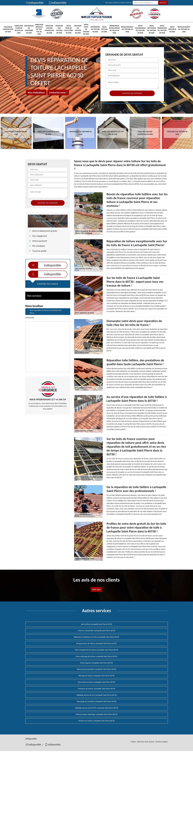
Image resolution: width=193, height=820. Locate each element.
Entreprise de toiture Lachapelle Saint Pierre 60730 (96, 689)
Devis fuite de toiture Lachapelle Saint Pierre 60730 (96, 682)
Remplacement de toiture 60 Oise (184, 29)
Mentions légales (161, 742)
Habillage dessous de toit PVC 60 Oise (39, 29)
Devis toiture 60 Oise (104, 29)
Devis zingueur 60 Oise (172, 29)
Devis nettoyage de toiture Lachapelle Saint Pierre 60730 (96, 656)
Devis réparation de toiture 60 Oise (162, 29)
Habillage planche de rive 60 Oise (19, 29)
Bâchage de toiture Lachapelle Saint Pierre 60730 (96, 676)
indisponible (34, 2)
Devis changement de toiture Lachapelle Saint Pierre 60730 (96, 650)
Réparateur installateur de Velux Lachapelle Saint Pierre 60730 (96, 637)
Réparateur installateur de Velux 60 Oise (114, 29)
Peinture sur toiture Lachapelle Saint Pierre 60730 (96, 721)
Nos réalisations (36, 92)
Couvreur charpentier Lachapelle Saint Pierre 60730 (96, 631)
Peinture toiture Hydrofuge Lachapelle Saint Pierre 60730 (96, 714)
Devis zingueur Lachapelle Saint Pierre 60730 (96, 663)
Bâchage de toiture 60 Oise (77, 29)
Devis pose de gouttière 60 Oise (68, 29)
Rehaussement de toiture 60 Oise (127, 29)
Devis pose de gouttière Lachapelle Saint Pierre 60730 (96, 669)
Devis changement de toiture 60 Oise (140, 29)
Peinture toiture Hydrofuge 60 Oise (49, 29)
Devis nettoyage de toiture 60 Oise (151, 29)
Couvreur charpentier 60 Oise (8, 29)
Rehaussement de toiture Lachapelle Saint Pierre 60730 (96, 643)
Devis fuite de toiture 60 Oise (86, 29)
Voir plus (96, 589)
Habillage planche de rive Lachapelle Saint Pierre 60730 (96, 695)
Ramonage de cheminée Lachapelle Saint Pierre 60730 (96, 701)
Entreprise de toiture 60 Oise (95, 29)
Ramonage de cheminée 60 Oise (29, 29)
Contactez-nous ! (58, 92)
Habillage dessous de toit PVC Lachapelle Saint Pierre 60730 (96, 708)
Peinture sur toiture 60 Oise (59, 29)
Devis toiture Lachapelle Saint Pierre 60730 (96, 624)
